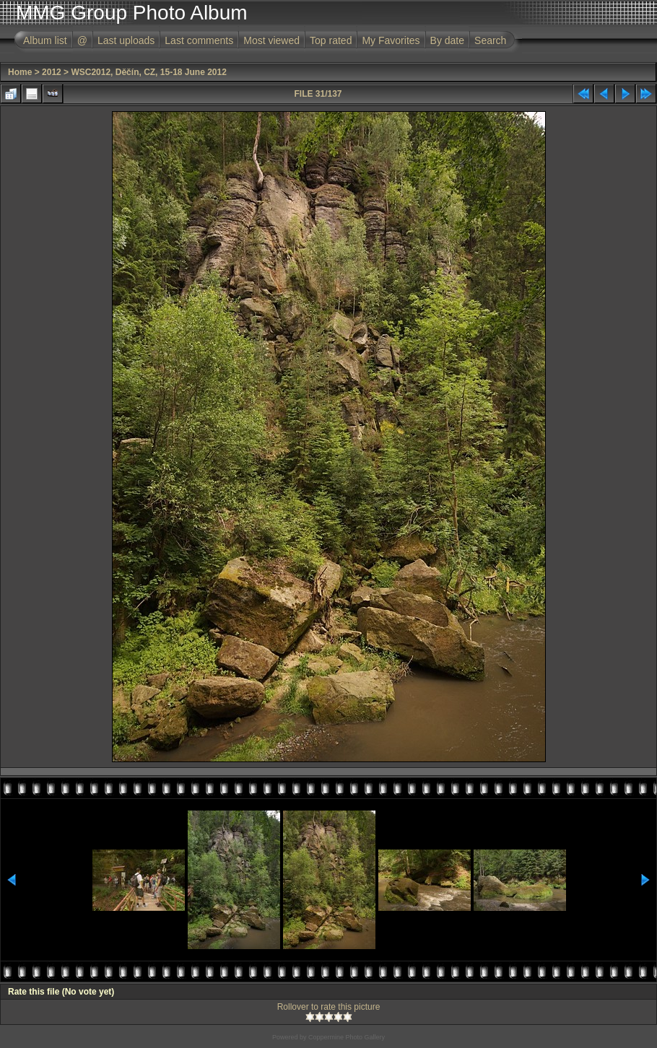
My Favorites (390, 40)
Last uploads (126, 40)
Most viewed (271, 40)
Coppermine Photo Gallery (346, 1037)
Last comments (199, 40)
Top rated (331, 40)
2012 (51, 72)
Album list (45, 40)
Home (20, 72)
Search (490, 40)
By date (447, 40)
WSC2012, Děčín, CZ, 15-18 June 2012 (148, 72)
